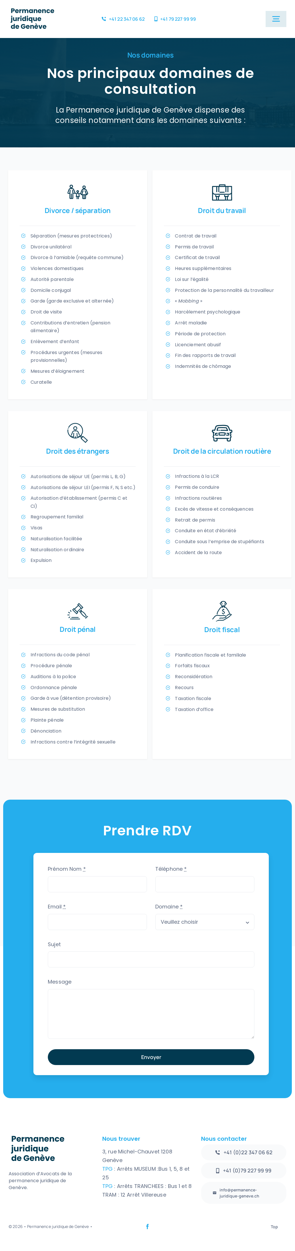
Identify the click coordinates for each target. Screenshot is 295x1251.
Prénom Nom (67, 868)
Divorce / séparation (78, 210)
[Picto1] (77, 184)
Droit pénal (78, 629)
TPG (108, 1168)
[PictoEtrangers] (77, 425)
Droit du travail (222, 210)
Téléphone (171, 868)
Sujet (54, 944)
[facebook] (147, 1226)
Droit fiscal (222, 629)
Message (59, 981)
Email (57, 906)
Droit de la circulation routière (222, 451)
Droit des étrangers (77, 451)
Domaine (169, 906)
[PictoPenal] (77, 603)
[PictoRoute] (222, 425)
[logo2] (32, 8)
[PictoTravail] (222, 184)
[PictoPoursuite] (222, 603)
